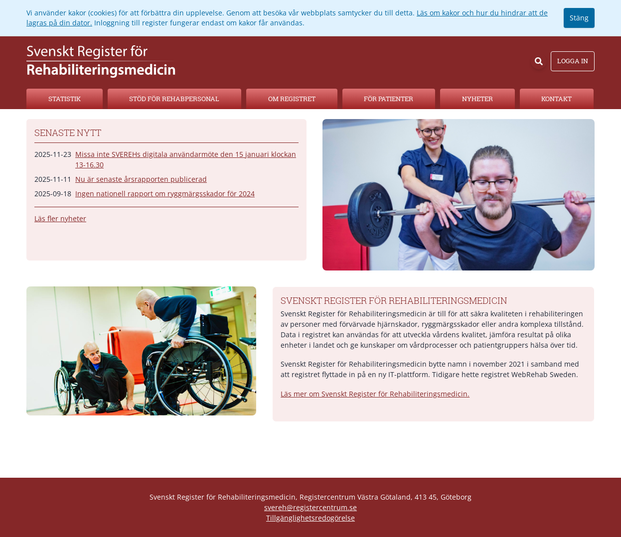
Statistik (64, 98)
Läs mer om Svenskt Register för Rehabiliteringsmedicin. (375, 394)
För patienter (388, 98)
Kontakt (556, 98)
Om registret (291, 98)
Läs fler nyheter (60, 218)
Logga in (572, 60)
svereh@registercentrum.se (310, 507)
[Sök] (539, 61)
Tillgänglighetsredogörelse (310, 518)
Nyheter (477, 98)
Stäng (579, 17)
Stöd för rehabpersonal (174, 98)
